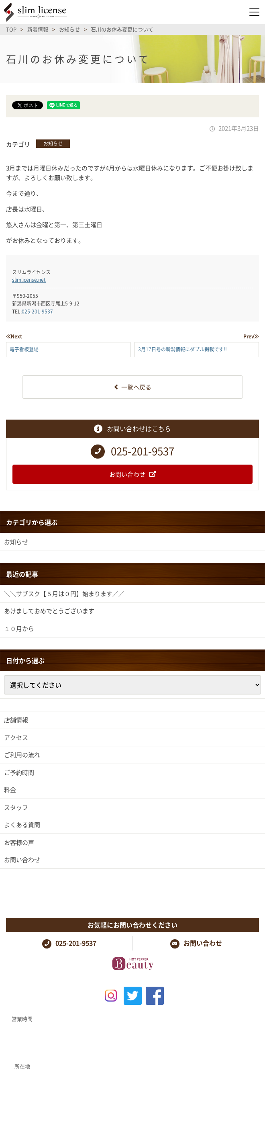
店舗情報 (16, 719)
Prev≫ (251, 336)
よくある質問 (22, 824)
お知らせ (53, 143)
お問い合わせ (22, 859)
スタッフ (16, 807)
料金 (10, 789)
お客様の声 (19, 842)
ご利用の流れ (22, 754)
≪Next (14, 336)
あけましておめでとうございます (49, 610)
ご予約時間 (19, 772)
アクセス (16, 737)
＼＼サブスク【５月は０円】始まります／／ (64, 593)
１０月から (19, 628)
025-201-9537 (37, 311)
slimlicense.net (29, 279)
